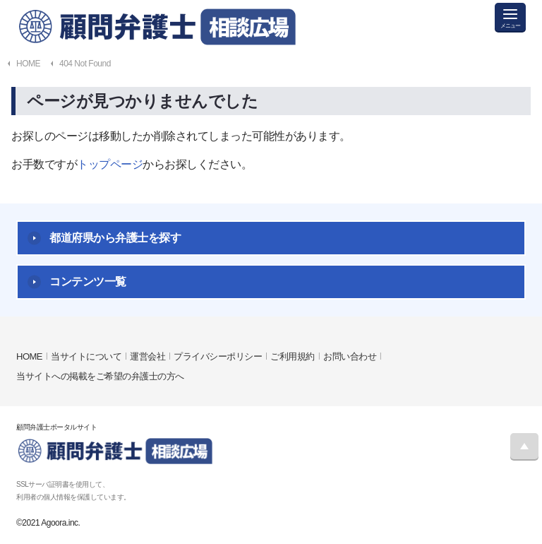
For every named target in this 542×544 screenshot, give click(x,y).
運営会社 (147, 356)
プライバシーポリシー (218, 356)
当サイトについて (86, 356)
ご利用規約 (292, 356)
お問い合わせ (349, 356)
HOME (29, 356)
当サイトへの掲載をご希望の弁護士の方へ (100, 376)
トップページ (110, 164)
